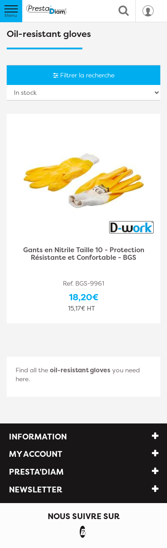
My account (35, 453)
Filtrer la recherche (83, 75)
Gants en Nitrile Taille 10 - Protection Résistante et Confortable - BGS (83, 254)
